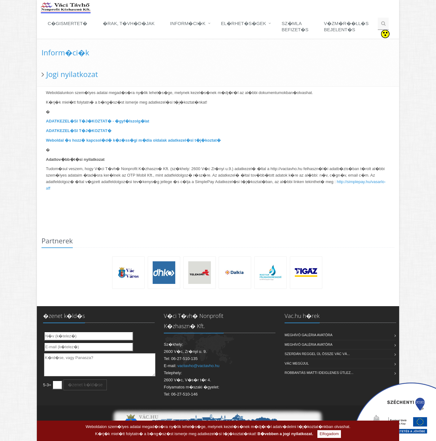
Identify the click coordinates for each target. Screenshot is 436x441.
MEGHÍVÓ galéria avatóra (309, 335)
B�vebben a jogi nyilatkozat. (285, 433)
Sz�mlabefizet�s (294, 26)
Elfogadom (329, 433)
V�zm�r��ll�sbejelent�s (346, 26)
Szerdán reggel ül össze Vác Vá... (317, 354)
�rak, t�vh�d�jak (129, 23)
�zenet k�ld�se (85, 384)
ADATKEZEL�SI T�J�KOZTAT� (78, 130)
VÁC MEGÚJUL (297, 363)
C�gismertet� (67, 23)
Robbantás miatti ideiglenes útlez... (319, 373)
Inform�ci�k (187, 23)
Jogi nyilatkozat (72, 74)
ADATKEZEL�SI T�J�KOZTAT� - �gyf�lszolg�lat (97, 121)
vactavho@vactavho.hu (198, 365)
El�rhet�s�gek (243, 23)
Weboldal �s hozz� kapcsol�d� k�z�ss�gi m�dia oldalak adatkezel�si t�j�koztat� (133, 140)
